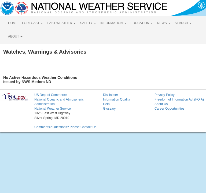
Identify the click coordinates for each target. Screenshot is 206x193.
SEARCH (183, 23)
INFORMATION (113, 23)
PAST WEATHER (61, 23)
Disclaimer (110, 95)
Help (106, 104)
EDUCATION (142, 23)
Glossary (109, 108)
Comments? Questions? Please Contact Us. (65, 127)
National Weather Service (52, 108)
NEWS (163, 23)
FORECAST (32, 23)
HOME (13, 23)
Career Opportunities (169, 108)
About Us (161, 104)
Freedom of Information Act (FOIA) (179, 99)
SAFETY (88, 23)
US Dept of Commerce (50, 95)
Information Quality (116, 99)
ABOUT (15, 36)
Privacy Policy (164, 95)
